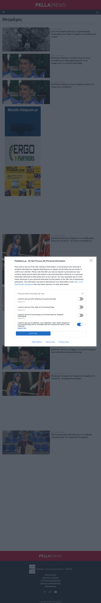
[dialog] (50, 301)
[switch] (80, 298)
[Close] (92, 261)
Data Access (50, 342)
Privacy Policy (64, 342)
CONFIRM (33, 333)
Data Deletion (37, 342)
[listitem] (50, 293)
